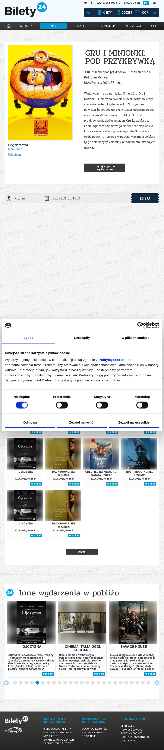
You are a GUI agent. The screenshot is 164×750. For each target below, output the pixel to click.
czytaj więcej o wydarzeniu (105, 168)
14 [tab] (87, 683)
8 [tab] (54, 683)
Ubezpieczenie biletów (57, 743)
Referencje (89, 736)
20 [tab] (121, 683)
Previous (6, 682)
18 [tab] (110, 683)
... (153, 25)
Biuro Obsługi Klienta (57, 729)
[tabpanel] (31, 639)
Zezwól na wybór (82, 422)
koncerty (26, 26)
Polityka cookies (131, 733)
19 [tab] (115, 683)
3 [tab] (26, 683)
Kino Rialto (15, 149)
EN (154, 2)
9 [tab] (60, 683)
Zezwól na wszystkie (133, 422)
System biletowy (93, 732)
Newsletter (50, 736)
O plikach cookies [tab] (135, 338)
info (145, 198)
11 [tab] (71, 683)
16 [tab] (99, 683)
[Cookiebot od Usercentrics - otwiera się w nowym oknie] (140, 325)
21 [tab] (126, 683)
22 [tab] (132, 683)
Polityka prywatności (135, 737)
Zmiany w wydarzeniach (58, 739)
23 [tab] (137, 683)
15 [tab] (93, 683)
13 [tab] (82, 683)
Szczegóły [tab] (82, 338)
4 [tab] (32, 683)
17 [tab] (104, 683)
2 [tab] (21, 683)
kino (53, 26)
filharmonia (107, 26)
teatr (80, 26)
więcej (82, 551)
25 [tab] (148, 683)
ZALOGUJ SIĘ (132, 2)
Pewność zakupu (131, 729)
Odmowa (30, 422)
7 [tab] (49, 683)
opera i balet (134, 26)
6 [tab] (43, 683)
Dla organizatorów (94, 729)
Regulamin (127, 726)
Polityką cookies (112, 359)
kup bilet (36, 432)
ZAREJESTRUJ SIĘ (108, 2)
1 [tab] (15, 683)
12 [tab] (76, 683)
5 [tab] (37, 683)
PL (145, 2)
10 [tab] (65, 683)
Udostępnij (15, 154)
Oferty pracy (129, 740)
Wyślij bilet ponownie (57, 732)
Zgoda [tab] (29, 338)
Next (156, 682)
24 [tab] (143, 683)
